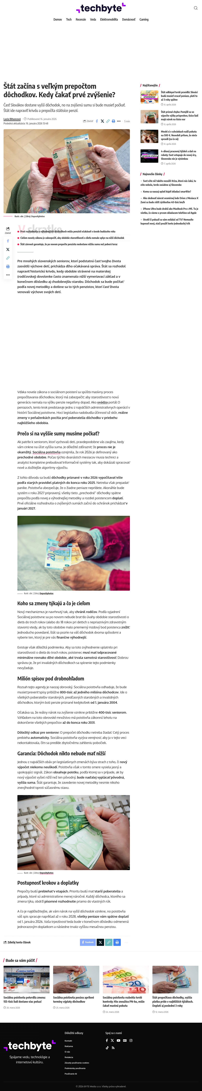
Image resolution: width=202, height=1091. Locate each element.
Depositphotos (38, 216)
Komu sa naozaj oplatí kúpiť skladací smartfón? (167, 189)
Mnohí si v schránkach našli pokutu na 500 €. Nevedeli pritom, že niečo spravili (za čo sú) (179, 133)
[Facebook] (106, 1040)
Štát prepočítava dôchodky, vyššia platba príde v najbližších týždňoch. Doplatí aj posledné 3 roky (172, 1001)
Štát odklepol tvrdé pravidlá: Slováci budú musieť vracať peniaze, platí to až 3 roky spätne (179, 93)
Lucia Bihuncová (12, 118)
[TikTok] (107, 1048)
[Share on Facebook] (96, 121)
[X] (112, 1040)
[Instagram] (131, 1040)
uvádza (102, 402)
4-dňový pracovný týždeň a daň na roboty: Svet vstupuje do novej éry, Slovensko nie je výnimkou (178, 152)
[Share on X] (102, 121)
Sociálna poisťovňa (46, 452)
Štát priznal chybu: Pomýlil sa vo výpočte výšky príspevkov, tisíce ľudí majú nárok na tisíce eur (179, 113)
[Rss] (113, 1048)
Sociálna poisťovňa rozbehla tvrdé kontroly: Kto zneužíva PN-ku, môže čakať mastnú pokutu (124, 1001)
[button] (196, 8)
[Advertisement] (101, 50)
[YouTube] (118, 1040)
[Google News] (125, 1040)
